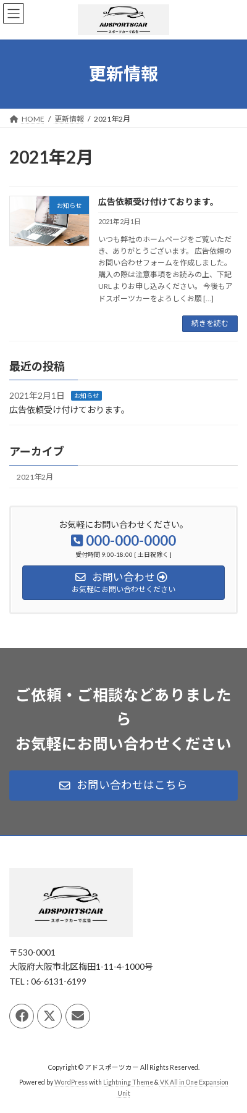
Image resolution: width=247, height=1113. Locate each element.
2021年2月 (35, 476)
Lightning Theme (128, 1082)
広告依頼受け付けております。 (158, 201)
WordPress (71, 1082)
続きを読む (209, 323)
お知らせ (86, 395)
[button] (123, 785)
